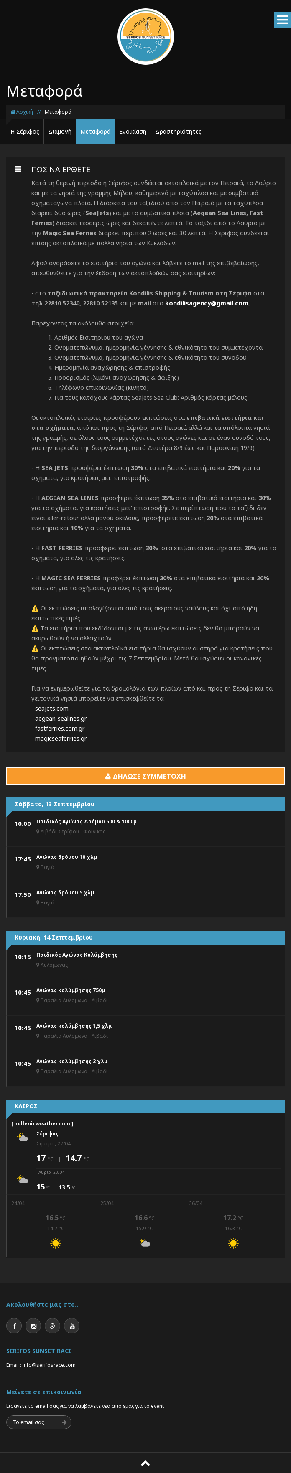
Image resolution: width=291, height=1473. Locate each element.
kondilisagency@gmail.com (206, 303)
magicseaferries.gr (61, 738)
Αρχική (21, 111)
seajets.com (52, 708)
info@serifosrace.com (49, 1365)
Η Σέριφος (24, 131)
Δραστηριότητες (178, 131)
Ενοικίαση (132, 131)
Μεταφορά (58, 111)
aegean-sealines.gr (61, 718)
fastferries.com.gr (60, 728)
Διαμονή (59, 131)
